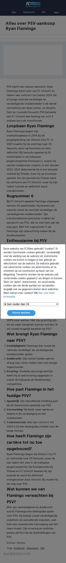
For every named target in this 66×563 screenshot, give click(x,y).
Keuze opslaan (21, 313)
